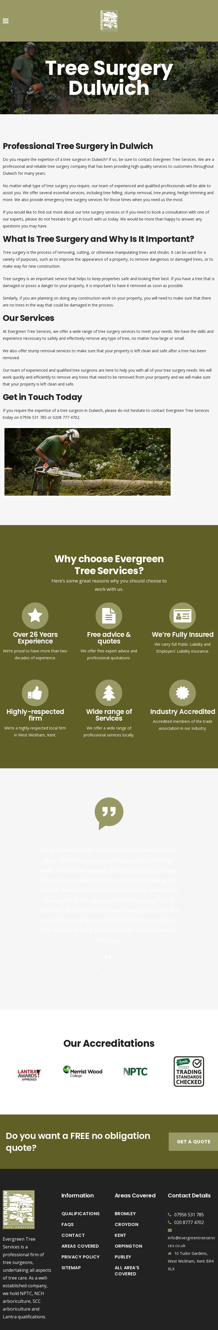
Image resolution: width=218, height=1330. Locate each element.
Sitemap (71, 1240)
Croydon (127, 1196)
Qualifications (80, 1185)
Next (114, 947)
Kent (120, 1207)
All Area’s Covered (127, 1243)
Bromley (125, 1185)
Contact (73, 1207)
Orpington (128, 1218)
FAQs (67, 1196)
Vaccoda (156, 1322)
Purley (123, 1229)
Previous (103, 947)
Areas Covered (80, 1218)
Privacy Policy (80, 1229)
